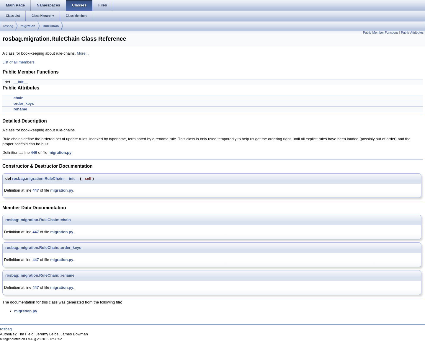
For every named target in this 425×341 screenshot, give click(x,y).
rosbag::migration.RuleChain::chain (38, 220)
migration (28, 26)
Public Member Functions (380, 32)
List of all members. (19, 62)
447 (35, 190)
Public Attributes (412, 32)
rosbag (8, 26)
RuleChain (51, 26)
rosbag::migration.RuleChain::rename (39, 275)
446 (34, 152)
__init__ (21, 82)
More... (83, 53)
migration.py (59, 152)
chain (19, 98)
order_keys (24, 103)
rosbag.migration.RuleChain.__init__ (45, 178)
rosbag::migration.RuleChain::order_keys (43, 247)
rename (20, 109)
